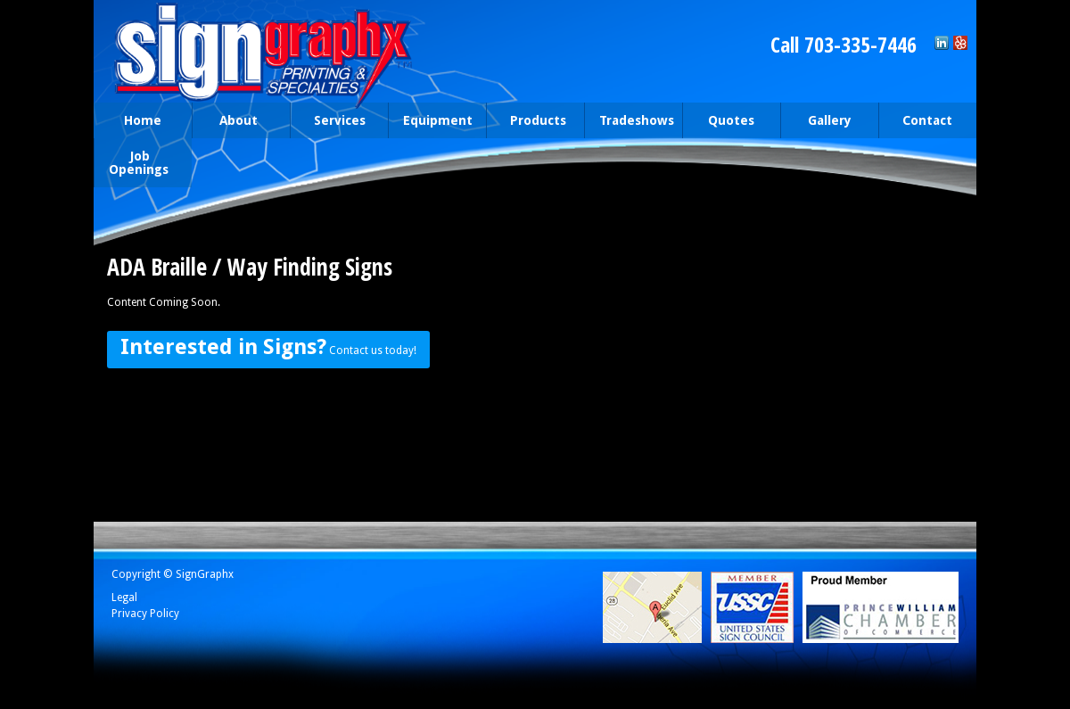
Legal (124, 597)
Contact (923, 121)
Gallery (830, 120)
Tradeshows (636, 120)
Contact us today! (268, 346)
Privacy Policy (145, 613)
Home (142, 120)
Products (531, 121)
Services (335, 121)
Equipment (438, 120)
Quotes (731, 120)
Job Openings (139, 162)
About (237, 121)
